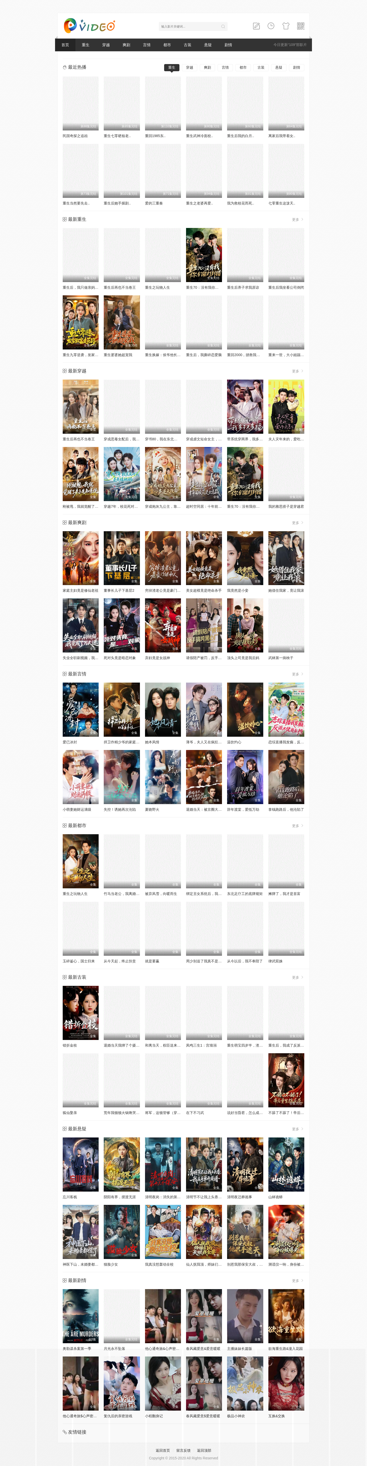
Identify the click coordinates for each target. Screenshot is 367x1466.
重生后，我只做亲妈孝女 (82, 287)
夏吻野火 (152, 809)
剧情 (228, 45)
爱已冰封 (70, 742)
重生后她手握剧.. (117, 203)
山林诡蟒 (275, 1197)
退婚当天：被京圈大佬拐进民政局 (213, 809)
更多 (298, 219)
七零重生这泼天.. (281, 203)
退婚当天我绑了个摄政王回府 (127, 1045)
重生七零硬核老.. (117, 136)
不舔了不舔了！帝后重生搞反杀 (293, 1113)
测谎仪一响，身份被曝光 (288, 1264)
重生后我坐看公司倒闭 (286, 287)
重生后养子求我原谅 (243, 287)
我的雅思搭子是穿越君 (286, 506)
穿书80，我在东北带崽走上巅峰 (170, 439)
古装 (187, 45)
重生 (85, 45)
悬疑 (208, 45)
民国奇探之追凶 (75, 136)
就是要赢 (152, 961)
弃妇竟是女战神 (157, 658)
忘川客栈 (70, 1197)
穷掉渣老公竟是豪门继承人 (166, 590)
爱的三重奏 (154, 203)
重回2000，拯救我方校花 (247, 355)
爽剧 (126, 45)
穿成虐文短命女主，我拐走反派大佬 (214, 439)
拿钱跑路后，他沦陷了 (286, 809)
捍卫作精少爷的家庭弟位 (123, 742)
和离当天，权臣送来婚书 (164, 1045)
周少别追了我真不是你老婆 (207, 961)
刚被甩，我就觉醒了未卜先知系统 (89, 506)
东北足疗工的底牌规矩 (245, 894)
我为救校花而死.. (240, 203)
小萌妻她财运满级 (77, 809)
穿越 (106, 45)
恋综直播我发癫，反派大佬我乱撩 (295, 742)
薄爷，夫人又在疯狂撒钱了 (207, 742)
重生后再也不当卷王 (120, 287)
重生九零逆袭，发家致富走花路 (88, 355)
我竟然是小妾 (237, 590)
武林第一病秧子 (280, 658)
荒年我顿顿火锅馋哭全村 (123, 1113)
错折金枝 (70, 1045)
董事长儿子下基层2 (119, 590)
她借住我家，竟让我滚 (286, 590)
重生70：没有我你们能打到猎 (209, 287)
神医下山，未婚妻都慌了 (82, 1264)
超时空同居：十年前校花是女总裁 (213, 506)
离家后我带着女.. (281, 136)
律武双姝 (275, 961)
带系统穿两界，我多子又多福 (250, 439)
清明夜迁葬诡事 (239, 1197)
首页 (65, 45)
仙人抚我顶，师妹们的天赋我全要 (213, 1264)
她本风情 (152, 742)
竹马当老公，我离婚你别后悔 (127, 894)
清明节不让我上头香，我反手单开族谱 (216, 1197)
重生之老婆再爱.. (199, 203)
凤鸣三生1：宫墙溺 (201, 1045)
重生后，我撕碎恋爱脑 (204, 355)
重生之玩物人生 (157, 287)
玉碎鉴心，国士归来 (79, 961)
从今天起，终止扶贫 (120, 961)
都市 (167, 45)
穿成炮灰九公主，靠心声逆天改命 (172, 506)
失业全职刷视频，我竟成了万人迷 (89, 658)
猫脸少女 (111, 1264)
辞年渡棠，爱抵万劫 (243, 809)
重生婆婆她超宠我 (118, 355)
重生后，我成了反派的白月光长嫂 (295, 1045)
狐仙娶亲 (70, 1113)
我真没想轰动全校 (159, 1264)
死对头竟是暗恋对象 (120, 658)
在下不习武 (195, 1113)
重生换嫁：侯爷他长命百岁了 (168, 355)
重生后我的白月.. (240, 136)
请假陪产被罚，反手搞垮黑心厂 (211, 658)
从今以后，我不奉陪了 (245, 961)
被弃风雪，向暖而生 (161, 894)
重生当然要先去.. (76, 203)
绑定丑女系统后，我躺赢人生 (209, 894)
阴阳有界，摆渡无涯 (120, 1197)
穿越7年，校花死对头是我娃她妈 (130, 506)
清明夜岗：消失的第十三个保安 (170, 1197)
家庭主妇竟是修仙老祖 (80, 590)
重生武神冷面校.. (199, 136)
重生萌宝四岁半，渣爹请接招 (250, 1045)
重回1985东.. (155, 136)
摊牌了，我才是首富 (284, 894)
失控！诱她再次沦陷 (120, 809)
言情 (147, 45)
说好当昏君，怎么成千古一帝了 (252, 1113)
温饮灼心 (234, 742)
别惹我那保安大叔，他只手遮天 (252, 1264)
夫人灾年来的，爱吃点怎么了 (291, 439)
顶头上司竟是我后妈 (243, 658)
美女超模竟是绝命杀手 (204, 590)
